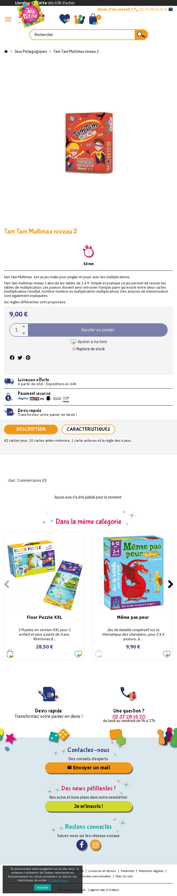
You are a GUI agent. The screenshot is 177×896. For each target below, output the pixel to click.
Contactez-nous (88, 750)
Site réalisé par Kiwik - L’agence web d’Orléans (88, 890)
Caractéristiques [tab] (88, 429)
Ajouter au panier (10, 653)
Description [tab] (31, 429)
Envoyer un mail (88, 767)
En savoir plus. (58, 880)
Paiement (127, 871)
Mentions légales (151, 871)
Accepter (42, 887)
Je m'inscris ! (88, 806)
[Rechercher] (88, 34)
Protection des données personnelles (84, 876)
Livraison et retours (102, 871)
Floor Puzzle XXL (44, 617)
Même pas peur (133, 617)
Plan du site (124, 876)
